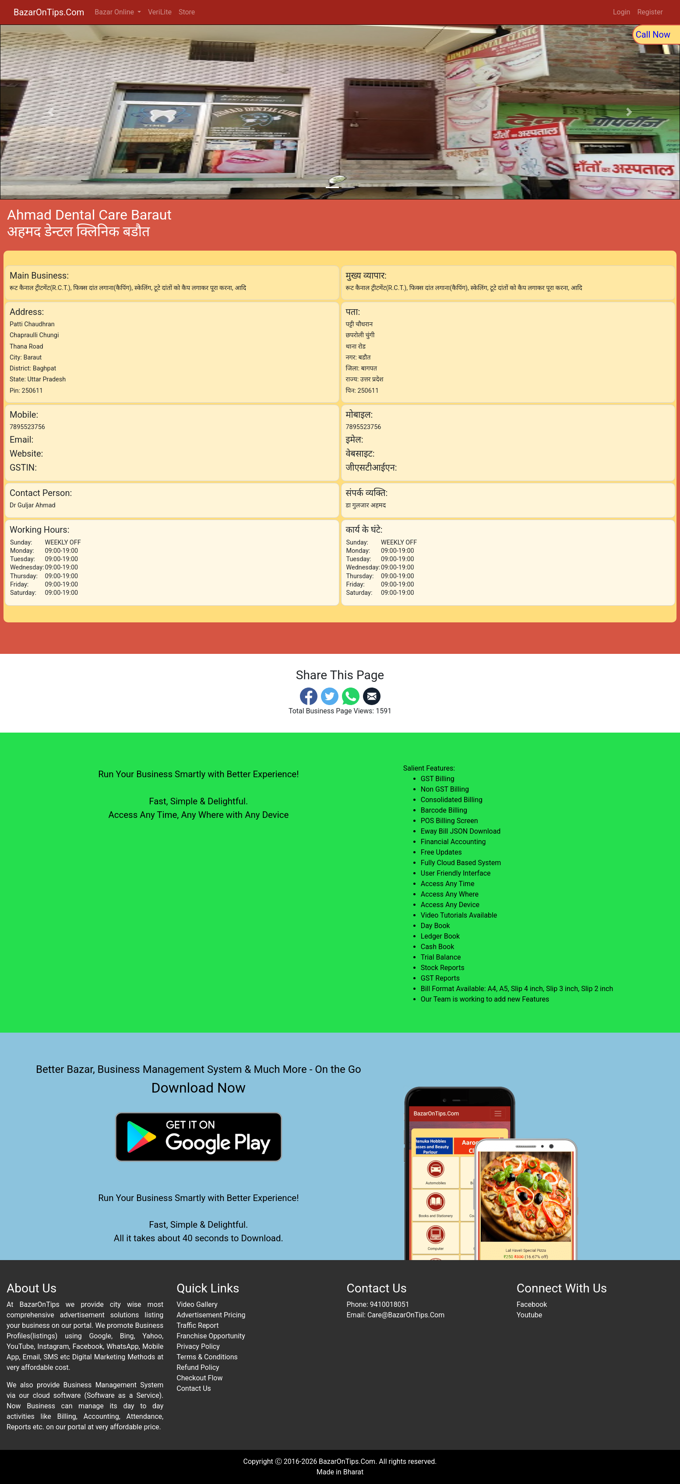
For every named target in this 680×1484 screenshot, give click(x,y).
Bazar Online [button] (115, 12)
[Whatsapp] (350, 695)
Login (621, 12)
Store (187, 12)
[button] (51, 111)
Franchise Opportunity (210, 1336)
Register (650, 12)
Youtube (530, 1315)
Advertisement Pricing (210, 1315)
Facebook (532, 1304)
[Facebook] (308, 695)
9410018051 (389, 1304)
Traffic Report (197, 1325)
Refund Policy (197, 1367)
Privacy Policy (198, 1346)
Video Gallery (197, 1304)
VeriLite (160, 12)
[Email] (372, 695)
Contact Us (193, 1388)
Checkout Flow (199, 1378)
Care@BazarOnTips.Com (405, 1315)
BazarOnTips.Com (49, 12)
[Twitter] (329, 695)
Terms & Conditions (207, 1357)
